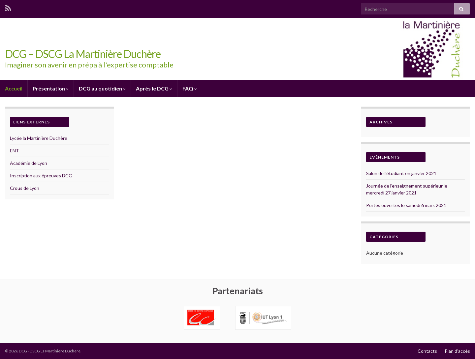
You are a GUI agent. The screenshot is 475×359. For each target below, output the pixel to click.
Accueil (13, 88)
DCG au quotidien (102, 88)
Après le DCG (154, 88)
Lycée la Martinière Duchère (38, 138)
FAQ (189, 88)
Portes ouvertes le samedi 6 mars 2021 (406, 205)
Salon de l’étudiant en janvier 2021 (401, 173)
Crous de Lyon (24, 188)
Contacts (427, 351)
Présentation (51, 88)
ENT (14, 150)
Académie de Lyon (28, 163)
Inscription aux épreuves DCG (41, 175)
